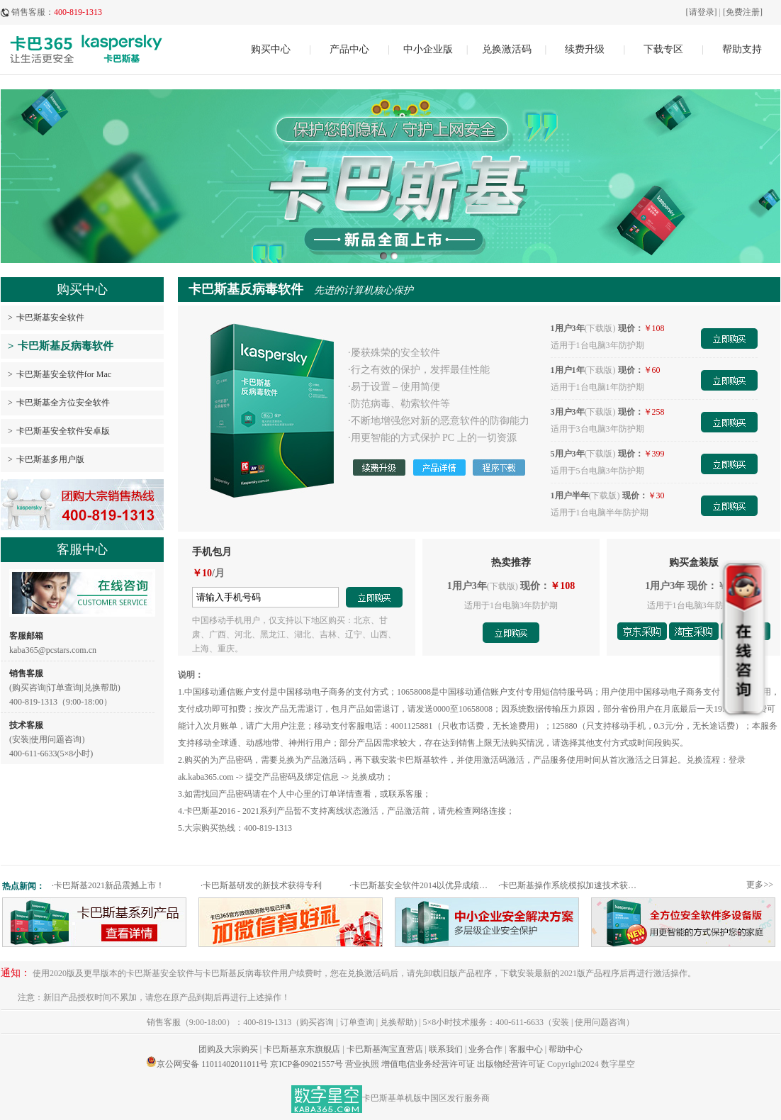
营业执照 (362, 1064)
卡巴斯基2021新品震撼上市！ (108, 885)
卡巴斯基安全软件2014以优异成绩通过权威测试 (422, 885)
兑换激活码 (507, 49)
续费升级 (585, 49)
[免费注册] (743, 12)
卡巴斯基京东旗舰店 (302, 1049)
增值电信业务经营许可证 (428, 1064)
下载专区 (663, 49)
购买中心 (271, 49)
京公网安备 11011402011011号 (212, 1064)
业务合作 (485, 1049)
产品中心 (349, 49)
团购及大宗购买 (228, 1049)
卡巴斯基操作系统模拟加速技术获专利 (571, 885)
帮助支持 (742, 49)
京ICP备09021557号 (306, 1064)
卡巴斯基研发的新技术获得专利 (261, 885)
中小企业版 (428, 49)
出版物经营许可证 (511, 1064)
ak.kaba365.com (206, 777)
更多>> (759, 885)
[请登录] (701, 12)
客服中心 (526, 1049)
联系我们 (446, 1049)
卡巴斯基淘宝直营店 (385, 1049)
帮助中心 (566, 1049)
